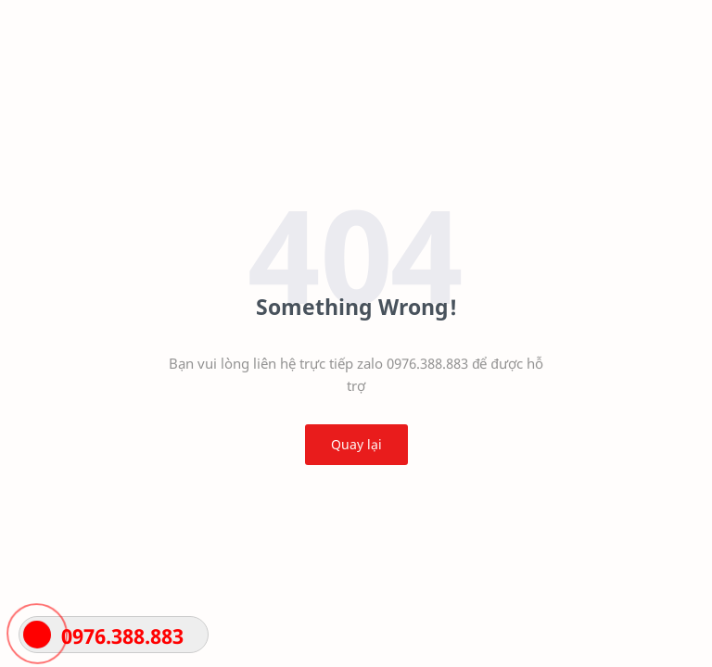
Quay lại (356, 444)
